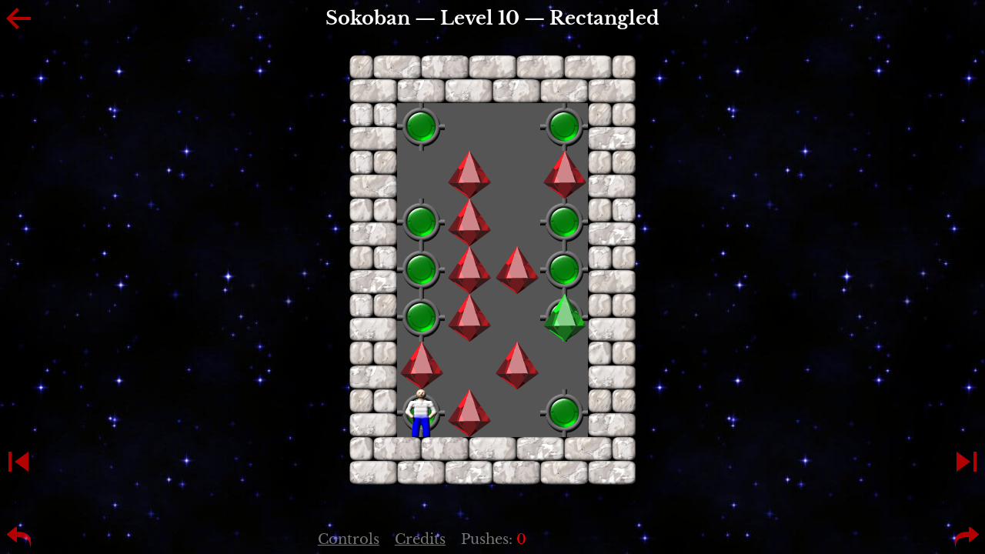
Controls (348, 539)
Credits (420, 539)
